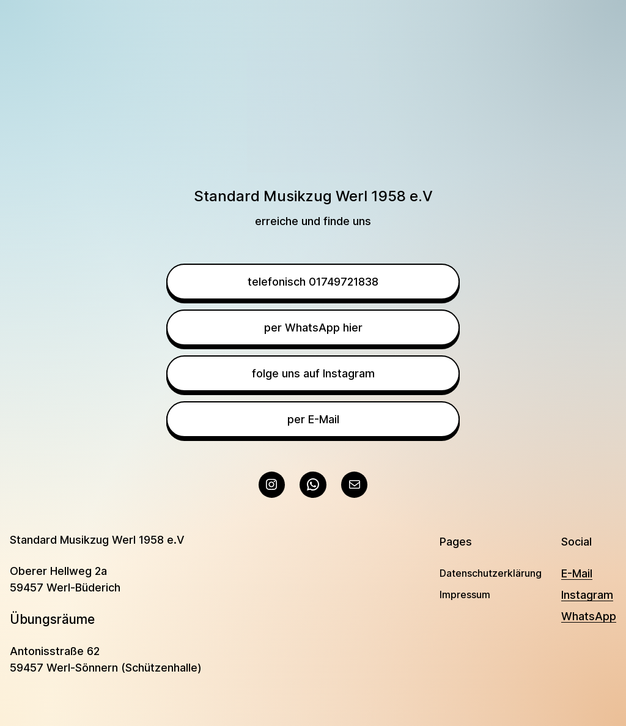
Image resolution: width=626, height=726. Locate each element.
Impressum (465, 594)
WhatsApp (588, 616)
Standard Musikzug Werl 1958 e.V (97, 539)
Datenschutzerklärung (491, 573)
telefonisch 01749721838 (313, 281)
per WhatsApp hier (313, 327)
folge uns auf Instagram (313, 373)
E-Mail (576, 573)
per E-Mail (313, 419)
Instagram (587, 594)
